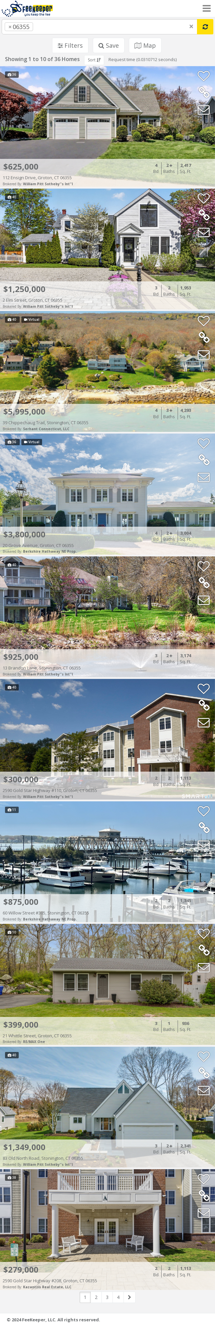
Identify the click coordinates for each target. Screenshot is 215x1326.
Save (108, 45)
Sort (94, 60)
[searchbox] (48, 26)
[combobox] (99, 26)
